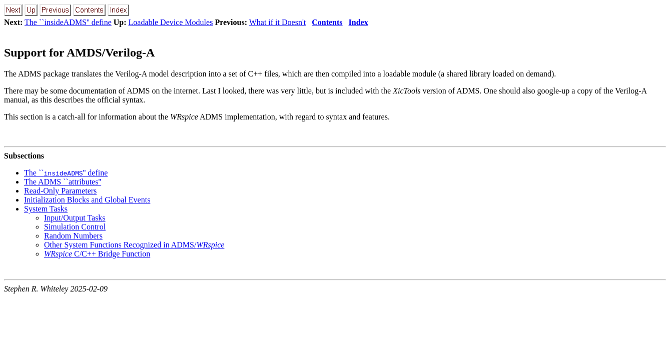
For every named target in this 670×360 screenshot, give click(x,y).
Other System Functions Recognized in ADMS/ (134, 244)
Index (358, 22)
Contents (327, 22)
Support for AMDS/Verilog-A (79, 52)
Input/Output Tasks (75, 218)
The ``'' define (66, 172)
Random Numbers (73, 236)
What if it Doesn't (277, 22)
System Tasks (46, 208)
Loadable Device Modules (171, 22)
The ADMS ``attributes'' (62, 182)
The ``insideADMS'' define (68, 22)
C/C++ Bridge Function (97, 254)
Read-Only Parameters (60, 190)
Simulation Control (75, 226)
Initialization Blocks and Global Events (87, 200)
